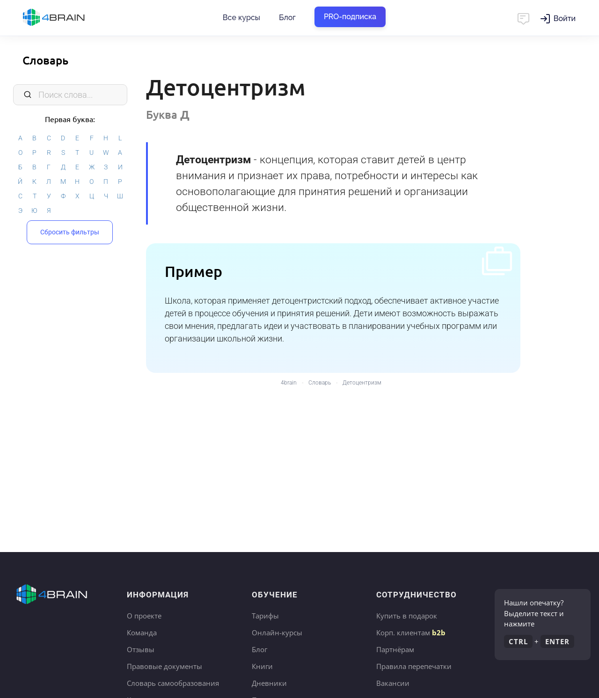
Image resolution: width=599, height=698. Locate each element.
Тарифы (265, 615)
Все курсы (241, 17)
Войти (565, 18)
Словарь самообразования (173, 683)
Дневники (269, 683)
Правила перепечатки (414, 666)
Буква (168, 114)
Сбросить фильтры (69, 231)
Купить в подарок (406, 615)
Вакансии (392, 683)
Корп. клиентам (411, 632)
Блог (287, 17)
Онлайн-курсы (277, 632)
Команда (142, 632)
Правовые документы (164, 666)
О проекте (144, 615)
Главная (70, 18)
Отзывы (140, 649)
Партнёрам (395, 649)
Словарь (45, 60)
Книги (262, 666)
